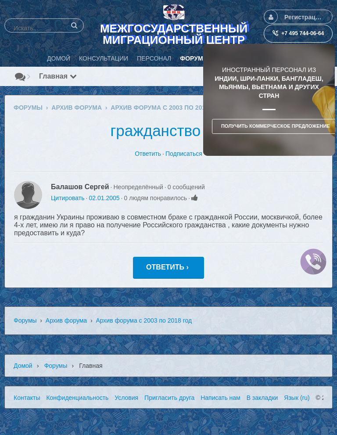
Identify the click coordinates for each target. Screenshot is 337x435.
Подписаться (183, 153)
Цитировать (67, 197)
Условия (126, 397)
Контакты (27, 397)
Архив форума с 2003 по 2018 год (144, 320)
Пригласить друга (169, 397)
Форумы (25, 320)
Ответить (148, 153)
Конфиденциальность (77, 397)
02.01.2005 (104, 197)
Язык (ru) (296, 397)
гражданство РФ (169, 130)
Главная (58, 76)
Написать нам (220, 397)
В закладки (262, 397)
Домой (23, 365)
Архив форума (66, 320)
